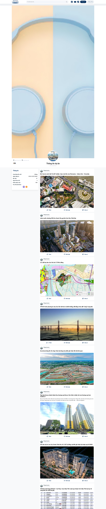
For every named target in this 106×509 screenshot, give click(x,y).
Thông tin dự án (46, 170)
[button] (85, 210)
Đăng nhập (90, 1)
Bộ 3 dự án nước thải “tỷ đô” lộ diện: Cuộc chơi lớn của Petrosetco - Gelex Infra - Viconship (64, 174)
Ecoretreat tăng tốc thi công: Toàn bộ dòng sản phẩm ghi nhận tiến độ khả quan (61, 351)
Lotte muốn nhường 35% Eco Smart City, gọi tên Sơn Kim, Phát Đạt (58, 218)
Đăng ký (83, 1)
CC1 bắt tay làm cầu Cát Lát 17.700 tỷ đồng (51, 262)
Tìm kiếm (66, 2)
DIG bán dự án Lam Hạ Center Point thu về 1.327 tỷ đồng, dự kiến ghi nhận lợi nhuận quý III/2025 (66, 444)
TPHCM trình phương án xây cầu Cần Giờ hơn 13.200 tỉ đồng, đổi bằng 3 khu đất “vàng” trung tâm (66, 306)
